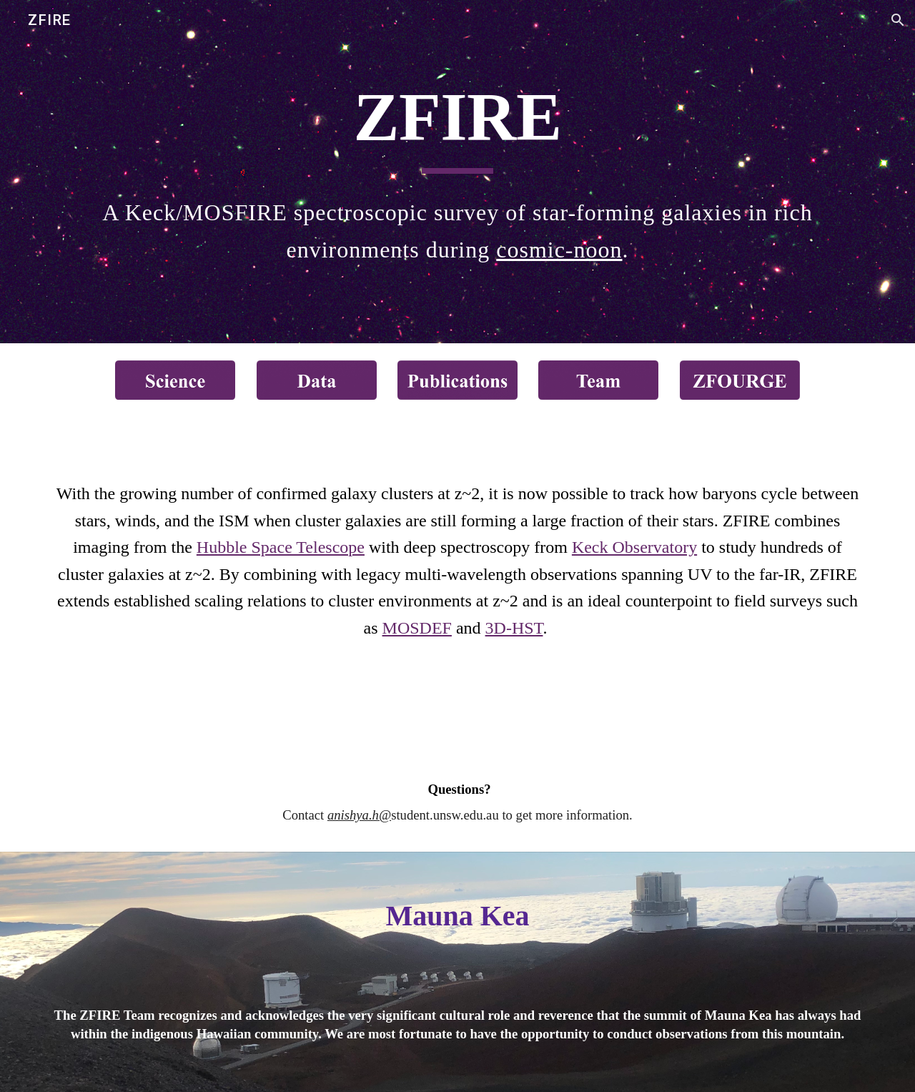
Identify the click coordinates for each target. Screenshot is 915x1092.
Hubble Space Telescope (281, 547)
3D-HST (514, 628)
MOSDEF (417, 628)
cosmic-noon (559, 249)
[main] (457, 124)
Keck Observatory (634, 547)
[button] (898, 20)
